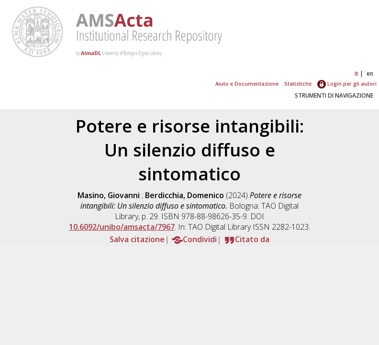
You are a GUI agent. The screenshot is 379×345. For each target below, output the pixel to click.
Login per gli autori (347, 83)
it (356, 73)
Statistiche (298, 83)
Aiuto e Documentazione (247, 83)
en (370, 73)
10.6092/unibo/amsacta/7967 (122, 227)
